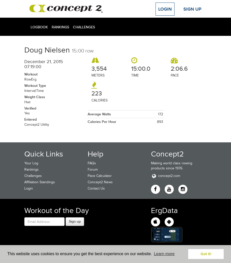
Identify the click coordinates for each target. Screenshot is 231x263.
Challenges (84, 27)
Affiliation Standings (39, 182)
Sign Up (192, 9)
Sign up (75, 221)
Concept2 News (100, 182)
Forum (93, 169)
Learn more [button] (164, 254)
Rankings (60, 27)
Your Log (31, 163)
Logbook (39, 27)
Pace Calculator (100, 176)
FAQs (92, 163)
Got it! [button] (206, 254)
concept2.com (165, 176)
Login (165, 9)
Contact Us (96, 188)
